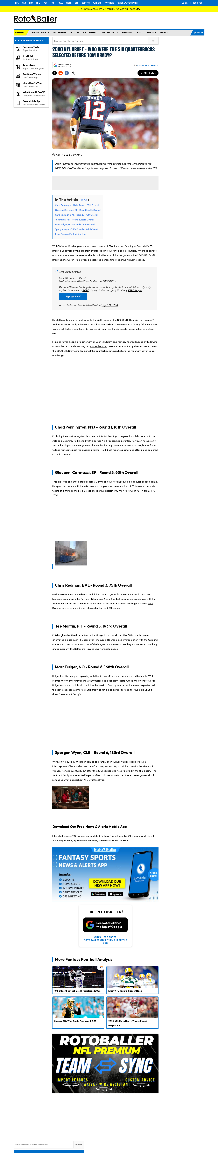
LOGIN (185, 3)
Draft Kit (28, 55)
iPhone (132, 835)
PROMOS (164, 32)
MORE (68, 3)
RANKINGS (127, 32)
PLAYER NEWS (59, 32)
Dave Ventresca (148, 65)
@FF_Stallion (148, 73)
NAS (52, 3)
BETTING (86, 3)
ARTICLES (74, 32)
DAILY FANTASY (90, 32)
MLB (24, 3)
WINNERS (97, 3)
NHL (38, 3)
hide (84, 200)
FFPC (86, 290)
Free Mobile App (32, 101)
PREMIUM (19, 32)
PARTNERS (109, 3)
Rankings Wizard (32, 74)
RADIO (198, 32)
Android (145, 835)
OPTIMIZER (150, 32)
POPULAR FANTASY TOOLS (29, 40)
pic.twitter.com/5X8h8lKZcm (101, 281)
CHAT (138, 32)
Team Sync (29, 65)
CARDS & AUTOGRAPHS (127, 3)
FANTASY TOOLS (109, 32)
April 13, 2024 (110, 305)
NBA (31, 3)
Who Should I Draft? (34, 92)
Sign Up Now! (72, 296)
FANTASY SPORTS (40, 32)
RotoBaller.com (98, 346)
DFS (76, 3)
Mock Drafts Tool (32, 83)
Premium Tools (31, 46)
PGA (45, 3)
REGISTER (197, 3)
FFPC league (135, 290)
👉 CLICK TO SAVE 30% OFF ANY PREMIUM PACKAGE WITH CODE (109, 9)
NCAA (60, 3)
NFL (17, 3)
